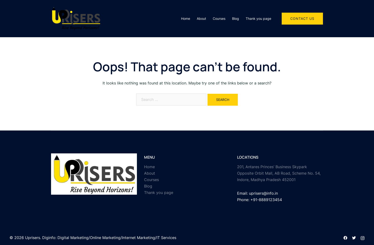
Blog (235, 18)
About (201, 18)
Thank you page (258, 18)
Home (185, 18)
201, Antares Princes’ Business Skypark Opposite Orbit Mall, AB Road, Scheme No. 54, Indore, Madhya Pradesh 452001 (279, 173)
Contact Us (302, 18)
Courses (219, 18)
